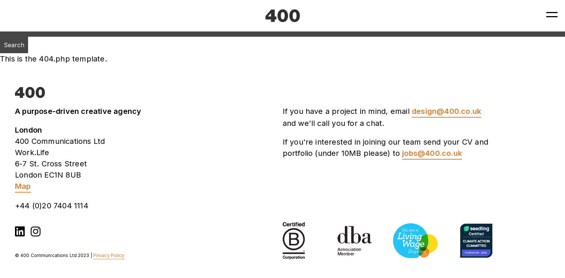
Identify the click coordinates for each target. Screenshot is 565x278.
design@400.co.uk (446, 111)
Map (23, 186)
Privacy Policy (109, 255)
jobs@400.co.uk (432, 153)
